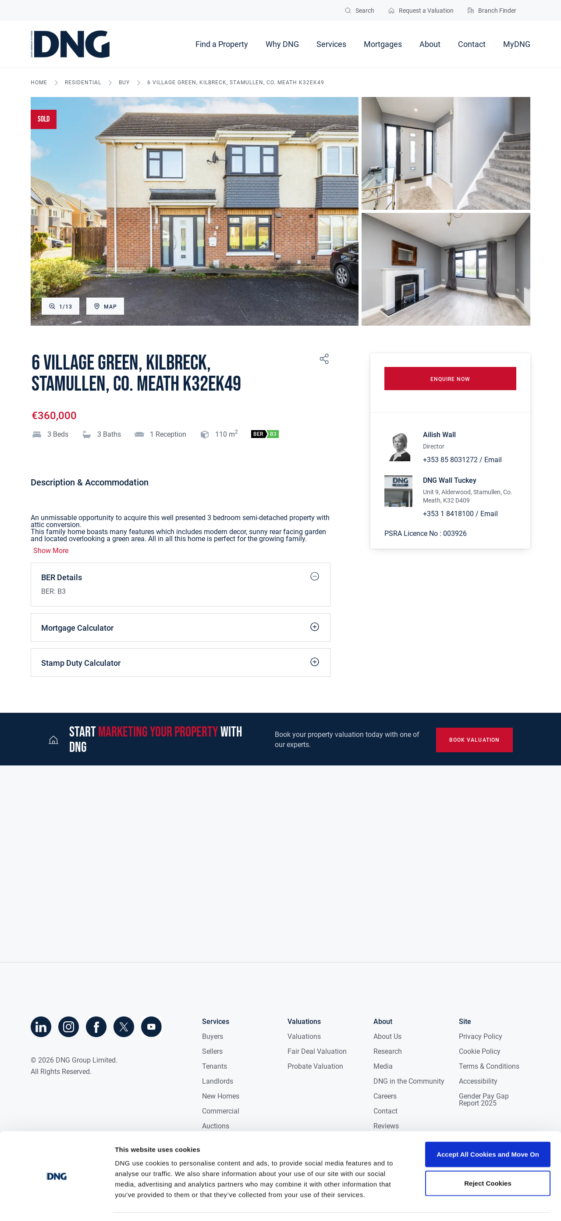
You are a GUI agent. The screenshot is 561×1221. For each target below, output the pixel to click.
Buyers (212, 1036)
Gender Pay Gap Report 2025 (484, 1099)
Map (105, 306)
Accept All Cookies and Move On (488, 1127)
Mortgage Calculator (180, 626)
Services (331, 44)
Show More (50, 551)
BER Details (180, 576)
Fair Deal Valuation (317, 1051)
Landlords (217, 1081)
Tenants (214, 1066)
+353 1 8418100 (448, 515)
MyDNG (516, 44)
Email (493, 461)
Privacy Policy (480, 1036)
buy (124, 83)
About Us (387, 1036)
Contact (472, 44)
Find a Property (221, 44)
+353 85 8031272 (450, 461)
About (429, 44)
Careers (385, 1096)
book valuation (473, 740)
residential (83, 83)
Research (387, 1051)
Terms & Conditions (489, 1066)
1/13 (60, 306)
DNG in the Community (408, 1081)
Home (39, 83)
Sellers (212, 1051)
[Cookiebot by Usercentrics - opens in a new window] (56, 1203)
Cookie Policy (480, 1051)
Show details (460, 1203)
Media (383, 1066)
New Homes (220, 1096)
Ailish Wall (439, 436)
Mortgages (383, 44)
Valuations (304, 1036)
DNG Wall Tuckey (449, 482)
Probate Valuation (315, 1066)
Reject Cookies (487, 1156)
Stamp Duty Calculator (180, 662)
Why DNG (282, 44)
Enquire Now (450, 380)
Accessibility (478, 1081)
